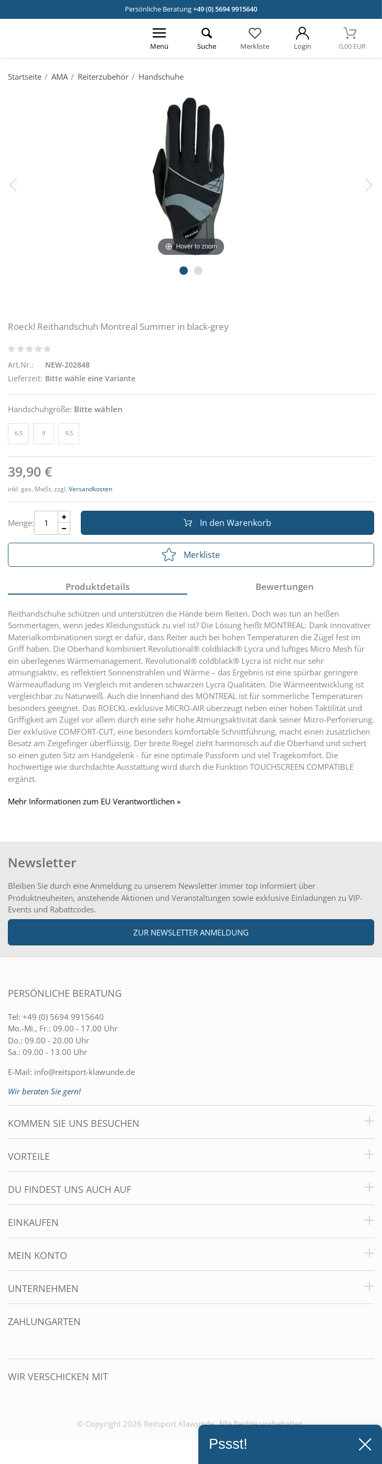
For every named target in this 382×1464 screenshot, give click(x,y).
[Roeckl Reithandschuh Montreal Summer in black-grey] (191, 174)
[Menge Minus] (64, 529)
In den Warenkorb (227, 523)
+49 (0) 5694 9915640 (225, 9)
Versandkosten (90, 489)
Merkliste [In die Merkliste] (191, 555)
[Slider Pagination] (183, 270)
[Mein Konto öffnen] (302, 38)
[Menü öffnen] (159, 38)
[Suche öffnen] (207, 38)
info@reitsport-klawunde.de (84, 1072)
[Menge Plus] (64, 517)
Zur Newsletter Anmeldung (191, 932)
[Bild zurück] (13, 184)
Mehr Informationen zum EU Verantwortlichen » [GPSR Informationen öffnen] (94, 801)
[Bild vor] (369, 184)
